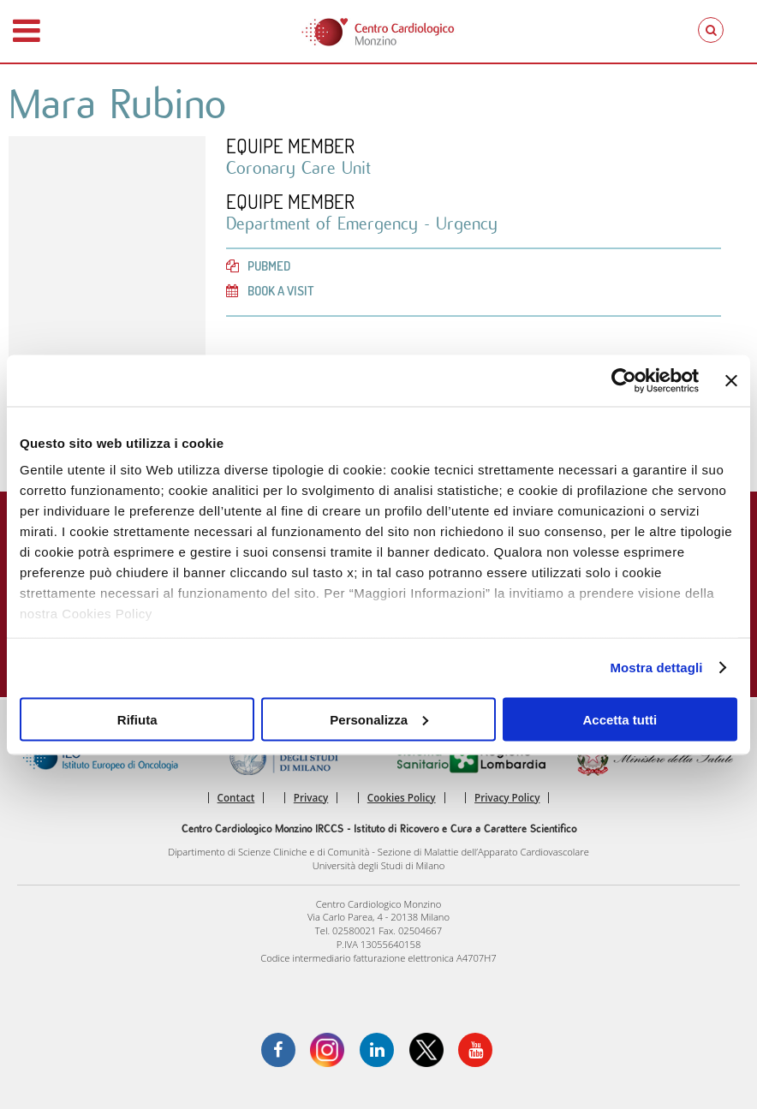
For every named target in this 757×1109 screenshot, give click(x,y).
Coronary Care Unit (298, 168)
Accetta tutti (619, 719)
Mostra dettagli (656, 667)
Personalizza (379, 719)
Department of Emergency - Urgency (362, 224)
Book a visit (270, 291)
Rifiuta (137, 719)
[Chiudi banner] (731, 380)
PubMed (258, 266)
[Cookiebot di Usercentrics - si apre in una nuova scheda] (624, 380)
